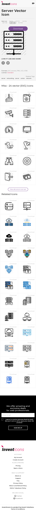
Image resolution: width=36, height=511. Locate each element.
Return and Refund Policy (18, 485)
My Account (18, 457)
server (17, 78)
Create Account (18, 460)
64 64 (25, 21)
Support (18, 478)
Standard (10, 73)
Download (13, 92)
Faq (18, 480)
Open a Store (18, 468)
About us (18, 476)
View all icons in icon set (18, 189)
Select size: (4, 21)
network (28, 78)
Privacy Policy (18, 483)
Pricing (18, 465)
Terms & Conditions (18, 509)
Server (3, 78)
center (23, 78)
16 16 (11, 21)
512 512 (20, 22)
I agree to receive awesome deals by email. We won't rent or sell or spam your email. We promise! (19, 421)
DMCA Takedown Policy (18, 488)
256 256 (12, 22)
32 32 (18, 21)
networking (10, 78)
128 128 (4, 22)
